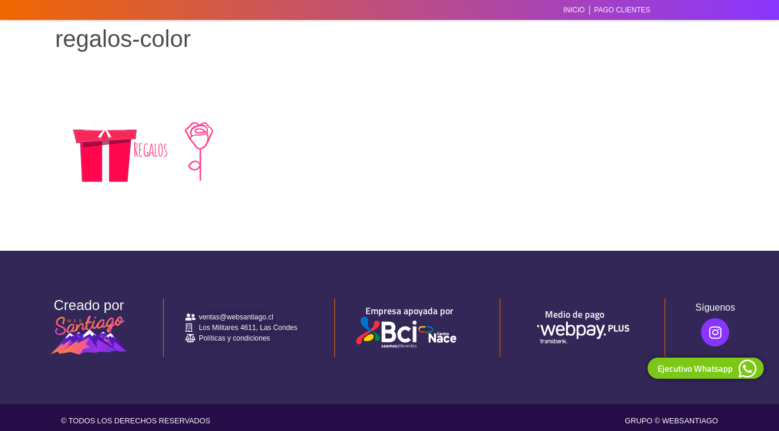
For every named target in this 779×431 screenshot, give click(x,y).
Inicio (574, 10)
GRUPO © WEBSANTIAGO (671, 420)
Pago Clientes (622, 10)
